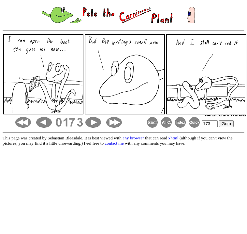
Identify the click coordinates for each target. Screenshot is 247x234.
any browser (133, 138)
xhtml (173, 138)
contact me (114, 143)
